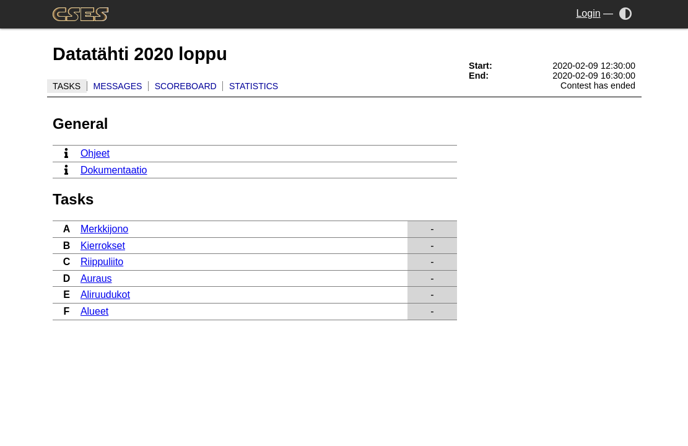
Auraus (96, 278)
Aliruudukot (105, 294)
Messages (117, 86)
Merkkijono (104, 229)
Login (588, 13)
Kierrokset (103, 245)
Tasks (67, 86)
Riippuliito (102, 261)
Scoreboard (186, 86)
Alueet (94, 311)
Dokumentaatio (114, 170)
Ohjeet (95, 153)
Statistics (253, 86)
